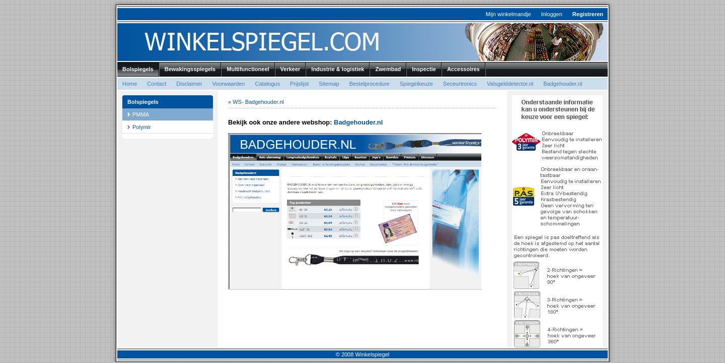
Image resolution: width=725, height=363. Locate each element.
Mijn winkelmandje (508, 14)
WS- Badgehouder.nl (258, 102)
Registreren (587, 14)
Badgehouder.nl (358, 122)
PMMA (140, 114)
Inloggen (551, 14)
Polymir (141, 127)
